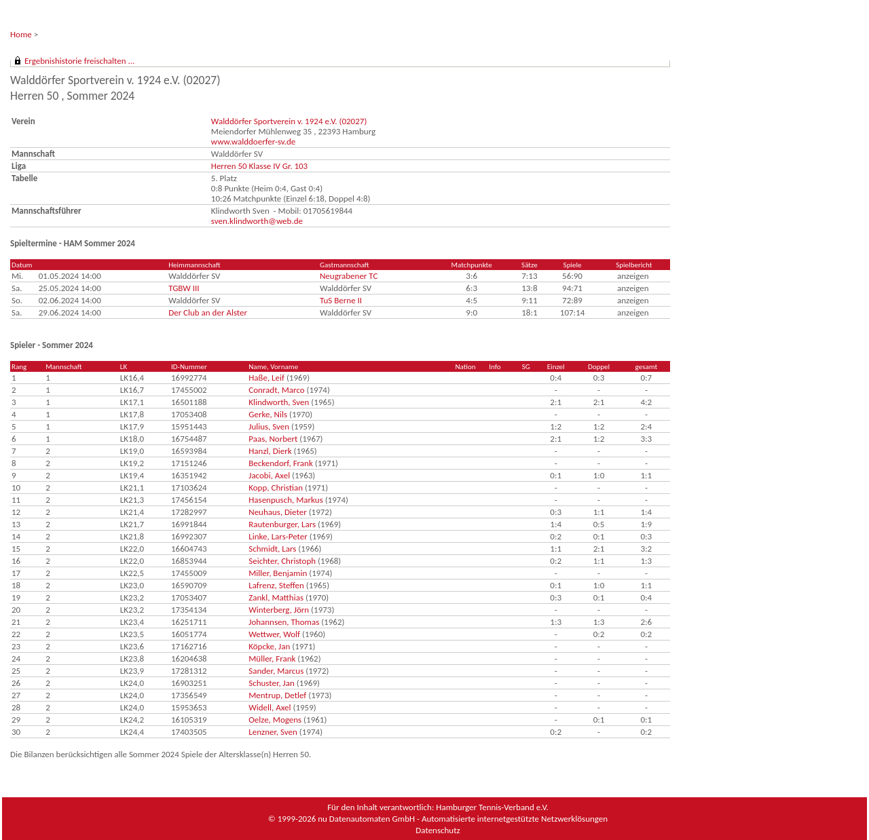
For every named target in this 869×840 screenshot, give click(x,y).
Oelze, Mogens (274, 719)
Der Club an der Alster (207, 312)
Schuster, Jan (271, 683)
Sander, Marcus (275, 671)
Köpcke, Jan (269, 646)
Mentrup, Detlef (277, 695)
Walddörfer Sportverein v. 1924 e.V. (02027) (289, 121)
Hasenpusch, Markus (285, 500)
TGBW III (183, 288)
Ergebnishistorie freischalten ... (79, 61)
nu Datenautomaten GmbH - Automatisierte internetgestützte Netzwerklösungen (463, 819)
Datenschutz (437, 830)
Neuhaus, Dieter (277, 512)
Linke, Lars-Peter (278, 536)
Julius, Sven (268, 426)
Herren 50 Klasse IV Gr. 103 (259, 166)
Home (21, 34)
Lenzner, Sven (272, 732)
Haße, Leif (266, 378)
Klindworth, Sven (278, 402)
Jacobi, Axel (269, 475)
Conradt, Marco (276, 390)
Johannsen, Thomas (283, 622)
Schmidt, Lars (272, 548)
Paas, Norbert (272, 439)
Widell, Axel (269, 707)
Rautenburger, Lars (282, 524)
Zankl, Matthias (275, 597)
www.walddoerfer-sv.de (253, 141)
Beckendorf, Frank (280, 463)
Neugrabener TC (348, 276)
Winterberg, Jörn (278, 610)
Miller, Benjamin (277, 573)
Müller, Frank (271, 658)
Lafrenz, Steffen (276, 585)
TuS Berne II (341, 300)
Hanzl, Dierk (269, 451)
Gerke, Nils (267, 414)
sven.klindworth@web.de (257, 221)
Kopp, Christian (275, 487)
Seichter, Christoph (282, 561)
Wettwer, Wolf (274, 634)
